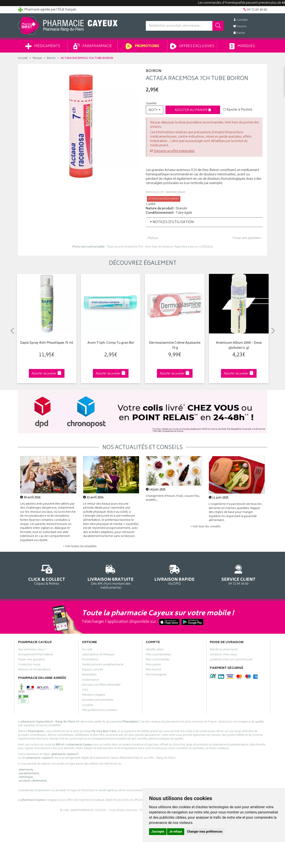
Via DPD (174, 574)
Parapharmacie (92, 46)
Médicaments (42, 46)
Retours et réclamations (34, 670)
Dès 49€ (110, 576)
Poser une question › (247, 238)
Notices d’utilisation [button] (171, 222)
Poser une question (31, 660)
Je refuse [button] (175, 831)
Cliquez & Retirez (46, 574)
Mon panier (153, 665)
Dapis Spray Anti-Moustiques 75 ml (46, 343)
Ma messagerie (156, 675)
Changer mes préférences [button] (204, 831)
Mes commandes (158, 660)
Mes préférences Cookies (99, 711)
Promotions (142, 46)
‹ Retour (152, 238)
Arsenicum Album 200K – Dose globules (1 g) (239, 345)
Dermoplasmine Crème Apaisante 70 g (174, 345)
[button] (154, 110)
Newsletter (89, 675)
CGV (85, 690)
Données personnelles (98, 700)
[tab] (204, 222)
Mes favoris (153, 670)
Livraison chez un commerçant (231, 660)
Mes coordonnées (158, 655)
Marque (37, 58)
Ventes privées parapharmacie (102, 665)
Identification (154, 650)
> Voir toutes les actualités (80, 546)
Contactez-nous (29, 665)
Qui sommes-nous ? (32, 650)
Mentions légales (93, 695)
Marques (242, 46)
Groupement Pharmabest (35, 655)
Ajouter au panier (193, 110)
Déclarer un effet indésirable (174, 151)
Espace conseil (92, 670)
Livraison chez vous (223, 655)
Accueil (23, 58)
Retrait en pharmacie (224, 650)
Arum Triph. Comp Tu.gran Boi (110, 343)
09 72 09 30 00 (238, 574)
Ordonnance (90, 680)
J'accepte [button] (157, 831)
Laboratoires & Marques (98, 655)
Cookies (87, 706)
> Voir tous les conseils (205, 526)
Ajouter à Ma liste (237, 110)
